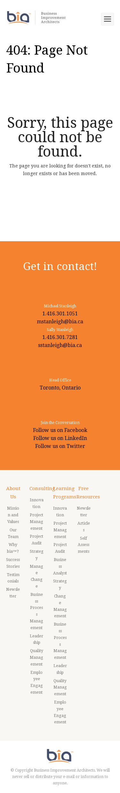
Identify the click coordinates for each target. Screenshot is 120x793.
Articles (83, 526)
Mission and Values (13, 515)
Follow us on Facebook (60, 430)
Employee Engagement (36, 682)
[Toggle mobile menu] (107, 19)
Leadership (36, 639)
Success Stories (13, 563)
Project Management (36, 522)
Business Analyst (60, 566)
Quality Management (36, 657)
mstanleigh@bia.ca (60, 322)
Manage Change (36, 576)
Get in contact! (60, 266)
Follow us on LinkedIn (60, 438)
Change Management (60, 606)
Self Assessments (83, 545)
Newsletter (13, 592)
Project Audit (36, 539)
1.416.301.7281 (60, 337)
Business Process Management (36, 611)
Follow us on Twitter (60, 446)
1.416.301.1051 (60, 314)
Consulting (42, 488)
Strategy (37, 554)
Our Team (13, 533)
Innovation (37, 503)
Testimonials (13, 578)
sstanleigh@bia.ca (60, 345)
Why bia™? (13, 548)
